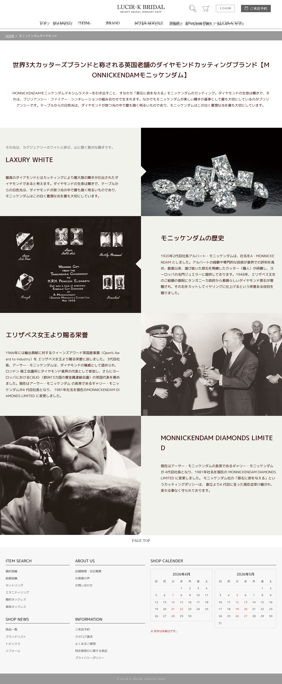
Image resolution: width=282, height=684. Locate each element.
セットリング (14, 585)
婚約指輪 (11, 571)
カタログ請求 (84, 637)
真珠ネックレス (16, 607)
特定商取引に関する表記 (91, 651)
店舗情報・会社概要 (88, 571)
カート (206, 8)
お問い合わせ (84, 585)
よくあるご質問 (85, 644)
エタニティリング (17, 592)
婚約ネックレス (16, 599)
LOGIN (225, 8)
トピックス (13, 644)
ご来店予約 (258, 8)
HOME (10, 36)
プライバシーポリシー (89, 658)
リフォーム (13, 651)
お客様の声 (82, 578)
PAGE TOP (141, 540)
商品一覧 (11, 629)
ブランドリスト (16, 637)
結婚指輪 (11, 578)
